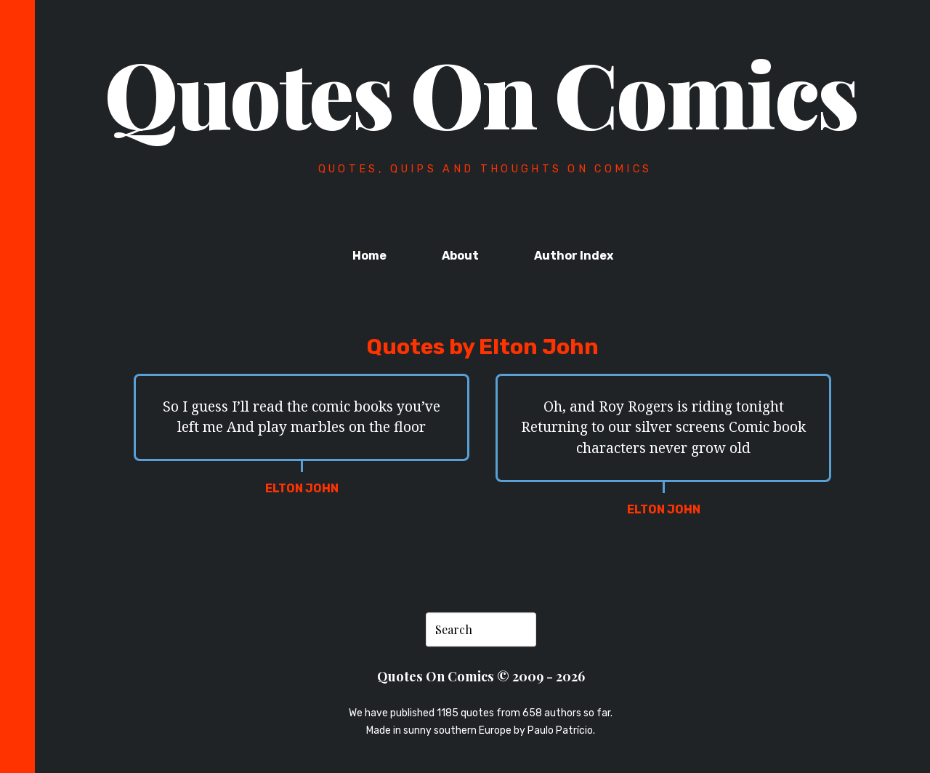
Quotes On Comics (481, 92)
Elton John (302, 488)
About (460, 256)
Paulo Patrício (560, 730)
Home (369, 256)
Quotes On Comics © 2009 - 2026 (481, 676)
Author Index (573, 256)
